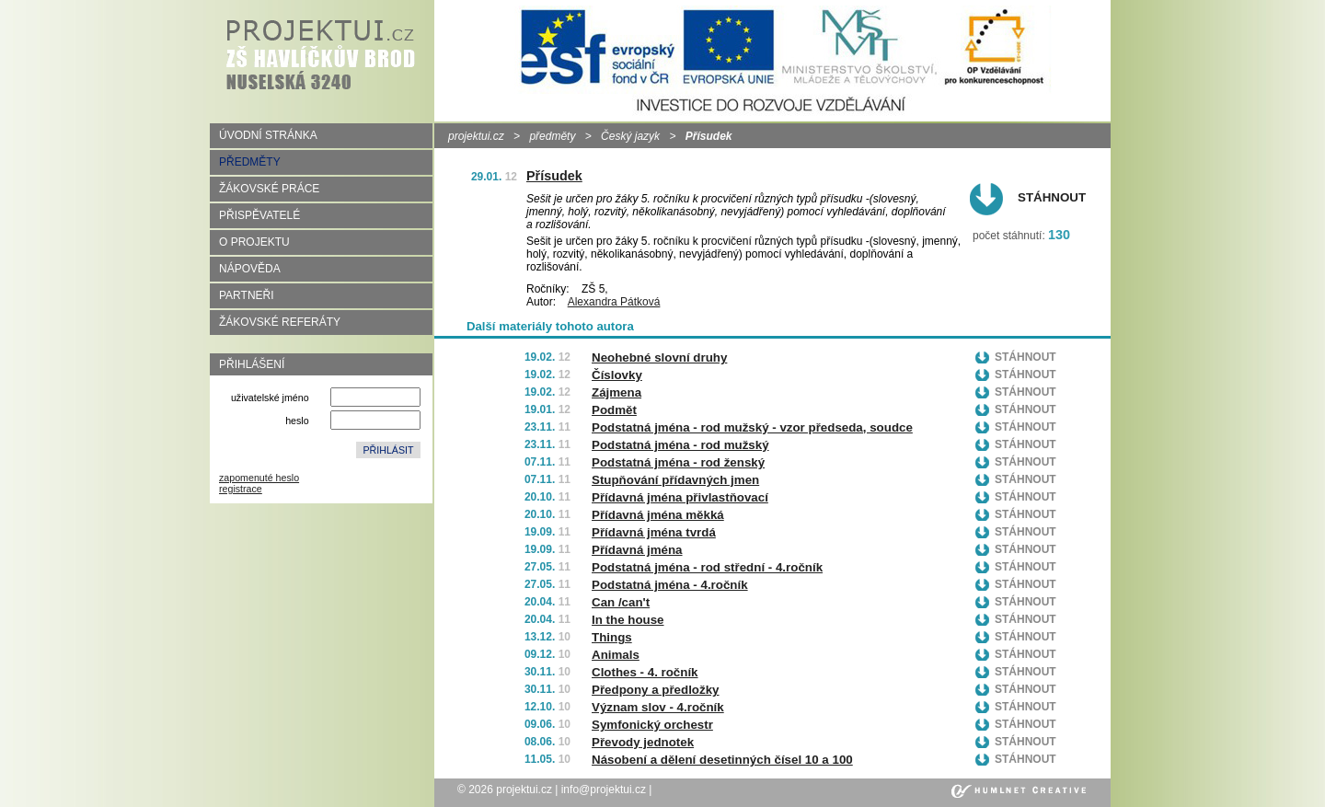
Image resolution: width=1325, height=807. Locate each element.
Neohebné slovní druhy (659, 357)
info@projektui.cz (603, 789)
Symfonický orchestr (652, 725)
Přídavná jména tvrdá (654, 532)
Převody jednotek (643, 742)
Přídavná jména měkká (658, 515)
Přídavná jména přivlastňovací (680, 497)
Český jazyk (630, 136)
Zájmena (616, 392)
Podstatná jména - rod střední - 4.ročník (707, 567)
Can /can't (621, 602)
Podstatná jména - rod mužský (680, 445)
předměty (552, 136)
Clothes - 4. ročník (645, 672)
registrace (240, 488)
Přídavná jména (637, 550)
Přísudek (554, 175)
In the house (628, 620)
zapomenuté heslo (259, 477)
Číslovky (617, 375)
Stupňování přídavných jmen (675, 480)
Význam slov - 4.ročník (658, 707)
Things (612, 637)
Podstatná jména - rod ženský (678, 462)
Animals (615, 655)
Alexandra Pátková (614, 301)
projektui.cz (476, 136)
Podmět (614, 410)
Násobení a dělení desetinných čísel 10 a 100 (722, 760)
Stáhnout (1052, 197)
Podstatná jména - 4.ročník (670, 585)
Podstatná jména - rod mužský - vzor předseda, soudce (752, 427)
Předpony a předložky (656, 690)
